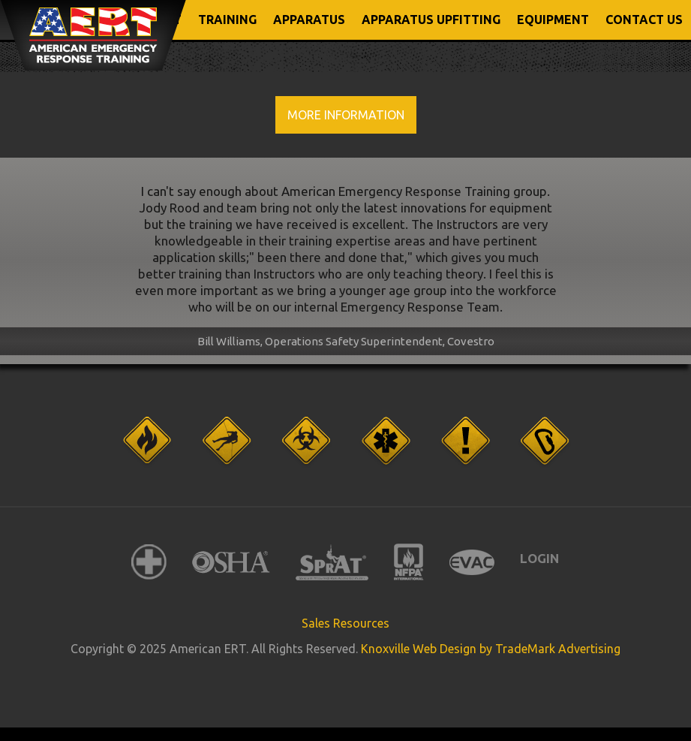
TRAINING (227, 19)
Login (539, 558)
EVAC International (471, 562)
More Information (345, 115)
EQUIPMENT (553, 19)
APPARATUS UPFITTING (431, 19)
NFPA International (409, 562)
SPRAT (332, 562)
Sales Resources (345, 623)
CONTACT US (644, 19)
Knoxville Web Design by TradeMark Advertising (490, 648)
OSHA (231, 562)
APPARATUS (309, 19)
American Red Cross (149, 562)
